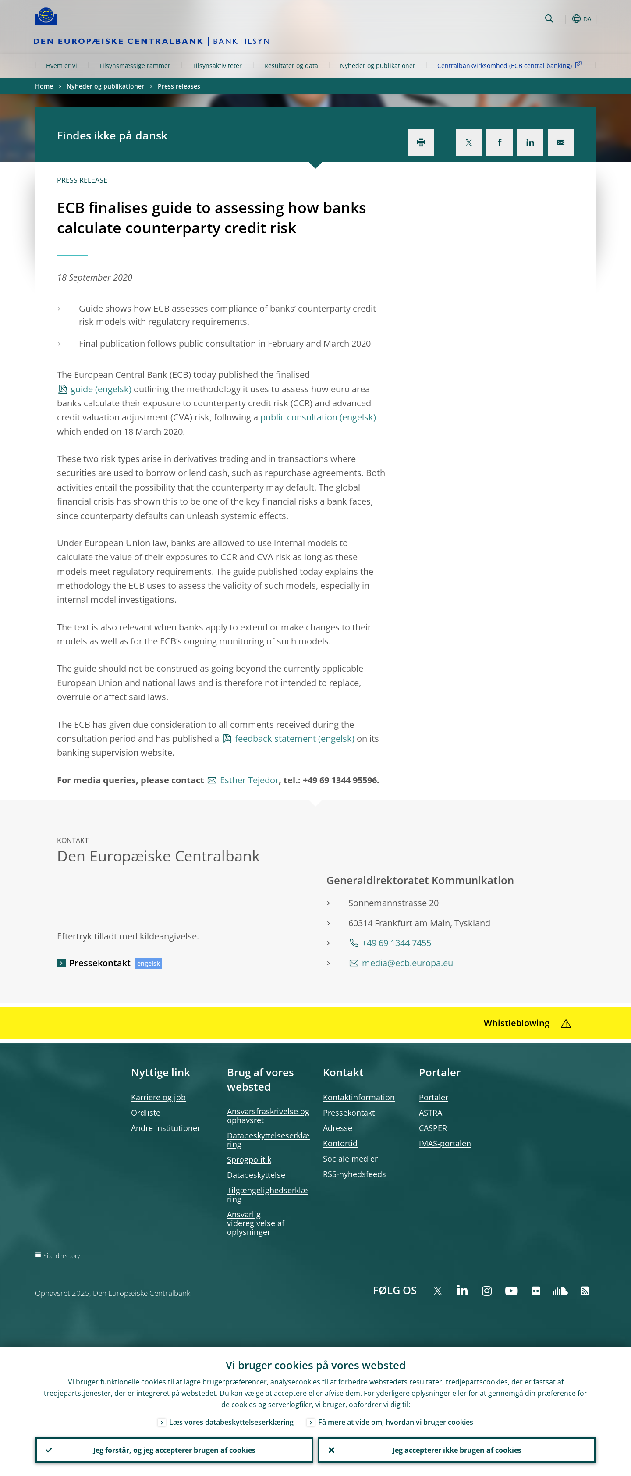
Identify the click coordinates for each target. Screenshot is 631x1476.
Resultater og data (291, 65)
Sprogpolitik (249, 1159)
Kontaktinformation (359, 1097)
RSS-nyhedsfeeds (354, 1174)
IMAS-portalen (445, 1143)
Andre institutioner (165, 1128)
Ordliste (145, 1112)
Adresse (337, 1128)
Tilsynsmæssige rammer (134, 65)
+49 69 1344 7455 (396, 943)
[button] (565, 18)
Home (44, 86)
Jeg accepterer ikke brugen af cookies (457, 1450)
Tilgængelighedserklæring (267, 1194)
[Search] (498, 17)
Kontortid (340, 1143)
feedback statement (275, 738)
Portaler (433, 1097)
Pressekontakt (100, 963)
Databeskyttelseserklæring (268, 1139)
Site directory (61, 1256)
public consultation (298, 417)
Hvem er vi (61, 65)
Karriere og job (158, 1097)
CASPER (433, 1128)
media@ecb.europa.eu (407, 963)
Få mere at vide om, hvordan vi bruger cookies (395, 1422)
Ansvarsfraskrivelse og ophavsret (268, 1115)
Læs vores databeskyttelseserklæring (231, 1422)
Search (549, 18)
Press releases (179, 86)
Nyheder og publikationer (377, 65)
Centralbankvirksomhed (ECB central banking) (511, 65)
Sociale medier (350, 1158)
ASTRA (430, 1112)
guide (82, 389)
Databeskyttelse (256, 1175)
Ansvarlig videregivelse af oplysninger (255, 1223)
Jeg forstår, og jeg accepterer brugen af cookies (174, 1450)
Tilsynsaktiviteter (217, 65)
